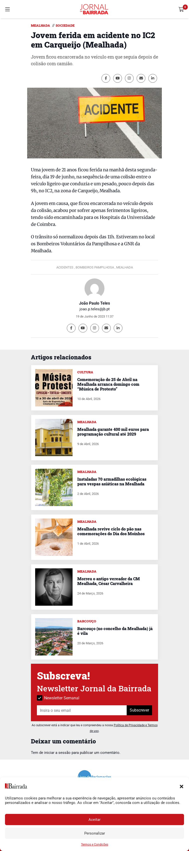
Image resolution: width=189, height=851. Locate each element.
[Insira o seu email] (82, 710)
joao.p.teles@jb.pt (95, 309)
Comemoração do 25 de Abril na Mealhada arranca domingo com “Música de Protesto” (108, 384)
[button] (181, 786)
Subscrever (139, 710)
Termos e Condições (94, 844)
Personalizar (94, 833)
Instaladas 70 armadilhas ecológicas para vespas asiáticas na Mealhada (111, 481)
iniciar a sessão (57, 752)
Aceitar (94, 819)
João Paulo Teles (94, 303)
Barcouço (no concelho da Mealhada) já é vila (115, 631)
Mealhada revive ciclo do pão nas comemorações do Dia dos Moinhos (111, 531)
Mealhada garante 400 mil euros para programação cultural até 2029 (113, 432)
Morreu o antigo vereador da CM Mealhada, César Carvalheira (108, 581)
